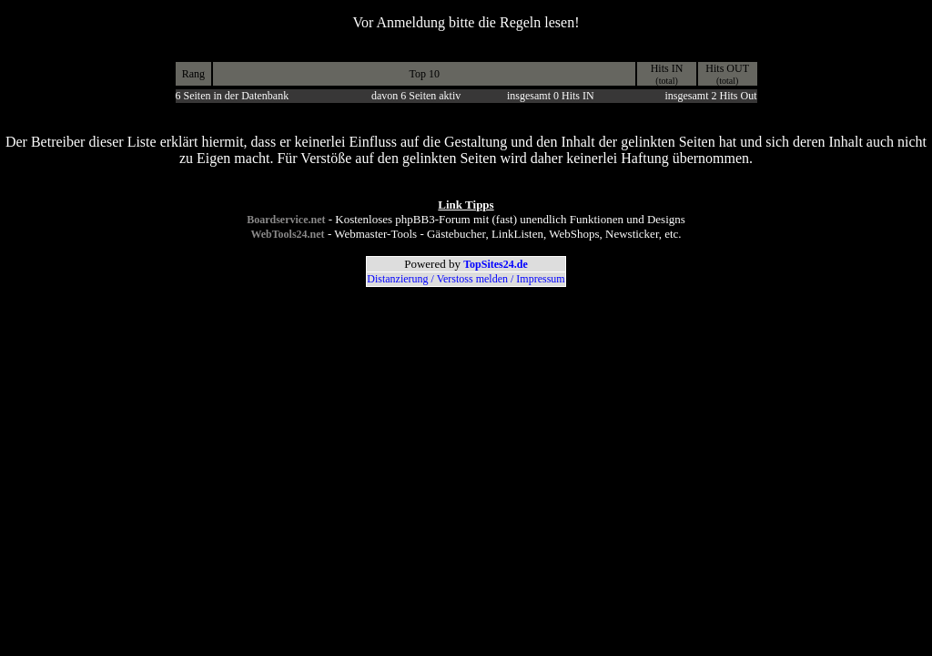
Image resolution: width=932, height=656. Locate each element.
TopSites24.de (495, 264)
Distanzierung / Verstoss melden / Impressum (465, 278)
